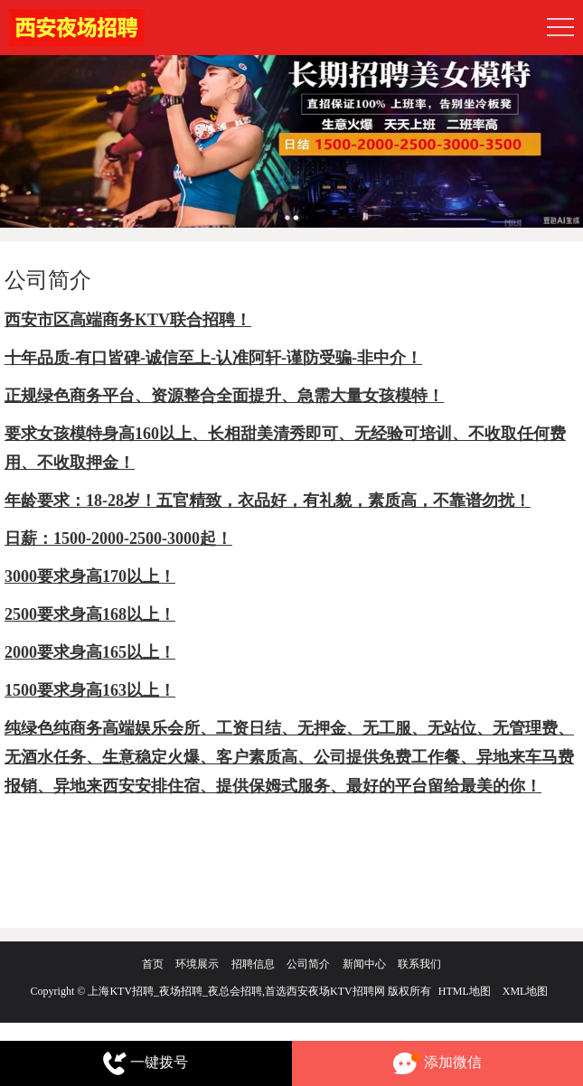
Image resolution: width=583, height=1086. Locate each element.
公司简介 (308, 964)
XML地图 (526, 991)
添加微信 (437, 1064)
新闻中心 (364, 964)
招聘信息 (253, 964)
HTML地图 (464, 991)
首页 (153, 964)
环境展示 (197, 964)
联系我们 (419, 964)
